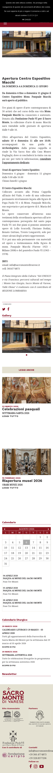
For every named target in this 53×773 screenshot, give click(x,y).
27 (26, 558)
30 (47, 558)
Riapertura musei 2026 (22, 481)
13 (26, 547)
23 (47, 553)
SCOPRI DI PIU (9, 647)
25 (12, 558)
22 (40, 553)
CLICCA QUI (32, 15)
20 (26, 553)
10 (5, 547)
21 (33, 553)
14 (33, 547)
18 (12, 553)
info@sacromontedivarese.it (24, 265)
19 (19, 553)
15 (40, 547)
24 (5, 558)
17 (5, 553)
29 (40, 558)
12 (19, 547)
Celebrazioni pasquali (21, 409)
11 (12, 547)
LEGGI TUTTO (10, 416)
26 (19, 558)
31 (5, 563)
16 (47, 547)
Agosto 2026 (26, 528)
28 (33, 558)
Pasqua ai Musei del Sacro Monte (22, 578)
